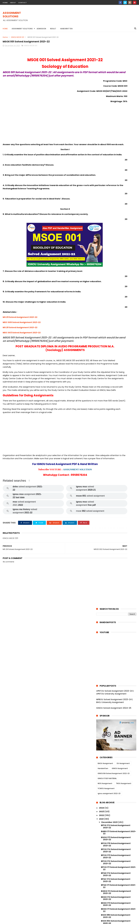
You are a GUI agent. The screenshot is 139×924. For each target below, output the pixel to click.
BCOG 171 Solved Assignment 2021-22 (115, 416)
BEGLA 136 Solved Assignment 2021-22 (116, 476)
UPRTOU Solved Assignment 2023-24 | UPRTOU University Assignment (115, 121)
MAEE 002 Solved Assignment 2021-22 (116, 595)
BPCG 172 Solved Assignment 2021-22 (116, 291)
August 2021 (107, 863)
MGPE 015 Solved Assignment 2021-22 (116, 691)
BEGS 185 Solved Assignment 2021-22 (118, 393)
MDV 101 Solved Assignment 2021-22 (118, 584)
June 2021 (106, 867)
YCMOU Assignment (106, 218)
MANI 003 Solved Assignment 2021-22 (116, 840)
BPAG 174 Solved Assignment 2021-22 (116, 303)
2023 (102, 240)
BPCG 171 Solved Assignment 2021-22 (118, 297)
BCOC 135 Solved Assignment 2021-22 (116, 464)
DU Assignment (123, 193)
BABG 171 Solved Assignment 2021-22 (118, 261)
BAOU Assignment (105, 193)
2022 (102, 244)
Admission (41, 28)
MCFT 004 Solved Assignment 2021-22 (116, 786)
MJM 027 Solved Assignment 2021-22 (115, 655)
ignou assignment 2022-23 (109, 223)
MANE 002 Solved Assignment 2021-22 (116, 828)
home (5, 2)
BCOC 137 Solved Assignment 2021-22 (116, 446)
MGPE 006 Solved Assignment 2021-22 (116, 745)
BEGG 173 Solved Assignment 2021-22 (116, 333)
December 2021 (109, 251)
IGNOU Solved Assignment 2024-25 (113, 137)
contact (22, 2)
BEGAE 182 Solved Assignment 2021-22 (116, 398)
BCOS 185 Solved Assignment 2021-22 (116, 422)
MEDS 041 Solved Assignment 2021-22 (116, 524)
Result (53, 28)
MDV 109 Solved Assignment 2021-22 (118, 560)
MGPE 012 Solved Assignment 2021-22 (116, 709)
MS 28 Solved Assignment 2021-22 (20, 345)
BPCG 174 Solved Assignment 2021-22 (116, 279)
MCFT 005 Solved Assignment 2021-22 (116, 780)
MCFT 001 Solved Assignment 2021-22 (116, 804)
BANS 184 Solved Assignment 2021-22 (115, 404)
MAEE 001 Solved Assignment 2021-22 (115, 607)
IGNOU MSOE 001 (17, 37)
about (13, 2)
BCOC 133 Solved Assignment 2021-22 (116, 482)
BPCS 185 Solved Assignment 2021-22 (118, 369)
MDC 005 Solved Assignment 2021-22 (22, 340)
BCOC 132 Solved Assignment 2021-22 (116, 488)
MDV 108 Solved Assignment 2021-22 (118, 542)
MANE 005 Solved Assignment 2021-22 (116, 810)
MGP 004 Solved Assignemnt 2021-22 (115, 757)
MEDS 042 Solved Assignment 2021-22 (116, 518)
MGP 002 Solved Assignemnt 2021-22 (115, 769)
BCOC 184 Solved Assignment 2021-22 (116, 434)
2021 (101, 248)
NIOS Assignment (105, 213)
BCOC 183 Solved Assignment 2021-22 (116, 470)
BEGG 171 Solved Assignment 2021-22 (118, 339)
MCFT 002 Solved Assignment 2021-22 (116, 798)
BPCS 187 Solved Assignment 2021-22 (118, 357)
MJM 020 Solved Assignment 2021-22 (115, 679)
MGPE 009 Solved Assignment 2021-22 (116, 727)
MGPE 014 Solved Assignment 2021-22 (116, 697)
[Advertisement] (86, 17)
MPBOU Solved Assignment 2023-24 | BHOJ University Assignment (114, 130)
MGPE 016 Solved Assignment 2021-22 (116, 685)
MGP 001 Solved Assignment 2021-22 (118, 775)
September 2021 (110, 859)
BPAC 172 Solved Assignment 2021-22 (115, 309)
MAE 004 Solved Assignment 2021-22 (118, 619)
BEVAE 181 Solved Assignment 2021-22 (116, 500)
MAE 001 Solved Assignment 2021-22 (118, 643)
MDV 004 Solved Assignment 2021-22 (115, 554)
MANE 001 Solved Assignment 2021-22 (116, 834)
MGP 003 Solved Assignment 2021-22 (115, 763)
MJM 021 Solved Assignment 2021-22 (118, 673)
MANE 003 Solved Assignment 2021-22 (116, 822)
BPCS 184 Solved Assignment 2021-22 (115, 375)
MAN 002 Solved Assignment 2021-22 (115, 846)
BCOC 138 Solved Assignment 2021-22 (116, 440)
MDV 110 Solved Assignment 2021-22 (118, 536)
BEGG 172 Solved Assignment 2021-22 (116, 327)
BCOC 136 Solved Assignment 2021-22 (116, 458)
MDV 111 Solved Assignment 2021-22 (117, 530)
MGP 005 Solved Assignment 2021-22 (115, 751)
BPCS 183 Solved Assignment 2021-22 (118, 381)
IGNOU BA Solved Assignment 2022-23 (113, 203)
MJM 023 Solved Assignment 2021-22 (115, 667)
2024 (102, 237)
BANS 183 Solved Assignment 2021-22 (115, 410)
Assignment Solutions (22, 28)
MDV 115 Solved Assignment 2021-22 (118, 512)
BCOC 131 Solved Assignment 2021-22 (115, 494)
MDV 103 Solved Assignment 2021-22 (118, 572)
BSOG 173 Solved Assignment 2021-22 (116, 267)
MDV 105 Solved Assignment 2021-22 (118, 548)
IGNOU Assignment (120, 198)
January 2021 (108, 870)
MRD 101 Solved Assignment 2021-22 (118, 506)
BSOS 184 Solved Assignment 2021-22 (115, 351)
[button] (29, 511)
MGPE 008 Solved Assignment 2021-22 (116, 733)
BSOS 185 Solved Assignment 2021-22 (115, 345)
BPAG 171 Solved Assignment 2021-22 (118, 315)
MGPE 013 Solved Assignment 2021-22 (116, 703)
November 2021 (109, 852)
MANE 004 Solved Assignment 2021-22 (116, 816)
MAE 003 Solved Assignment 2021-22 (118, 631)
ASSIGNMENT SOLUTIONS (12, 15)
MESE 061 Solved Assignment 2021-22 (118, 601)
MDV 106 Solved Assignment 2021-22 (118, 566)
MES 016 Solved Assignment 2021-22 (118, 625)
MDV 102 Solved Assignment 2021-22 (118, 578)
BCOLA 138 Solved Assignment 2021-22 (116, 452)
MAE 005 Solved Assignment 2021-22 (118, 613)
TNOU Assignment (123, 213)
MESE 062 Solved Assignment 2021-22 (116, 589)
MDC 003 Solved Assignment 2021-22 (22, 350)
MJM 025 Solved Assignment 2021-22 (115, 661)
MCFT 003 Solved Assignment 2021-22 (116, 792)
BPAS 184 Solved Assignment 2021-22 (118, 387)
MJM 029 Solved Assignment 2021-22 (115, 649)
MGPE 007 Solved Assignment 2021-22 (116, 739)
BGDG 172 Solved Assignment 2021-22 (116, 321)
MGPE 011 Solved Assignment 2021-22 (118, 715)
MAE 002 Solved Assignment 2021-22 (118, 637)
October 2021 (108, 856)
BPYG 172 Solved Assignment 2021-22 (115, 255)
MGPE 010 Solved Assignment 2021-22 (116, 721)
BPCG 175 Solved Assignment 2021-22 (116, 273)
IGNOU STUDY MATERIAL (107, 208)
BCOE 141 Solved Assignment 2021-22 (118, 428)
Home (5, 28)
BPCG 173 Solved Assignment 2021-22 (116, 285)
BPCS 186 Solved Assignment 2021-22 (118, 363)
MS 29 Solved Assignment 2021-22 (20, 334)
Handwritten (66, 28)
